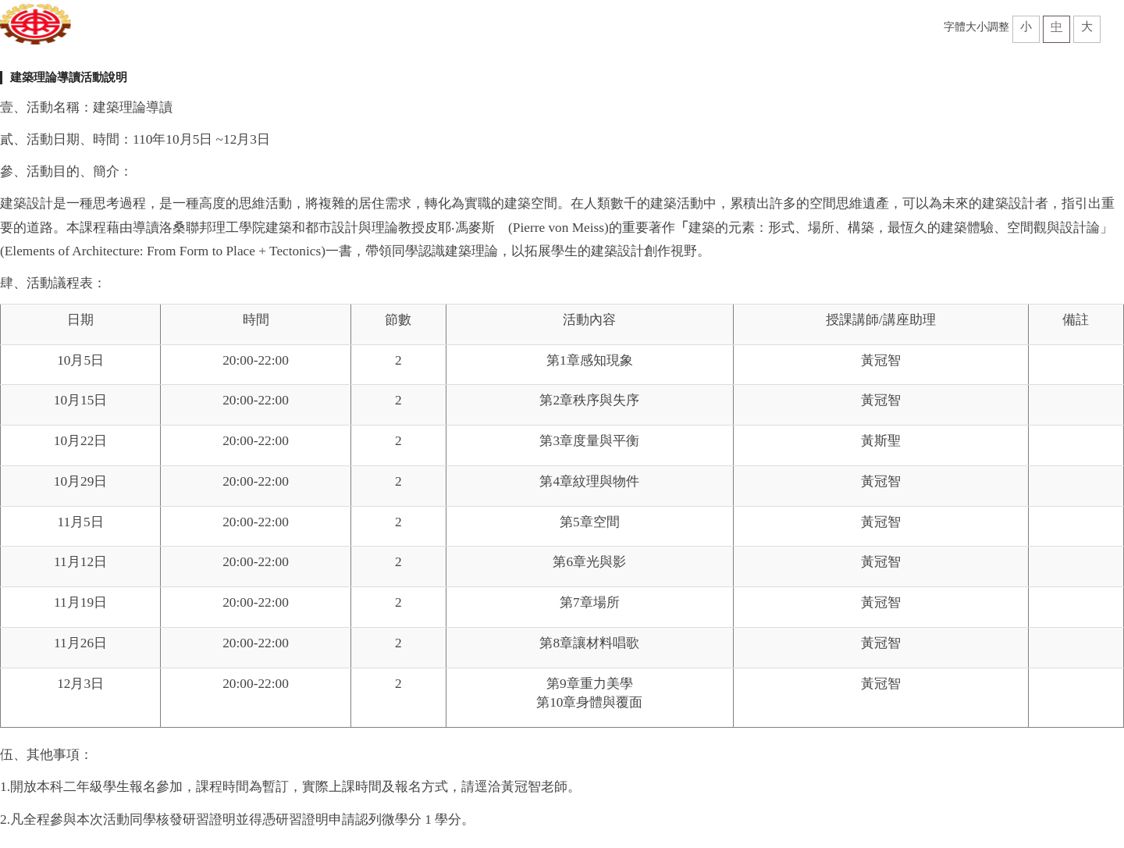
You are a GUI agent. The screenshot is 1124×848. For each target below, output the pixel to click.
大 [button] (1087, 26)
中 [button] (1056, 26)
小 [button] (1026, 26)
